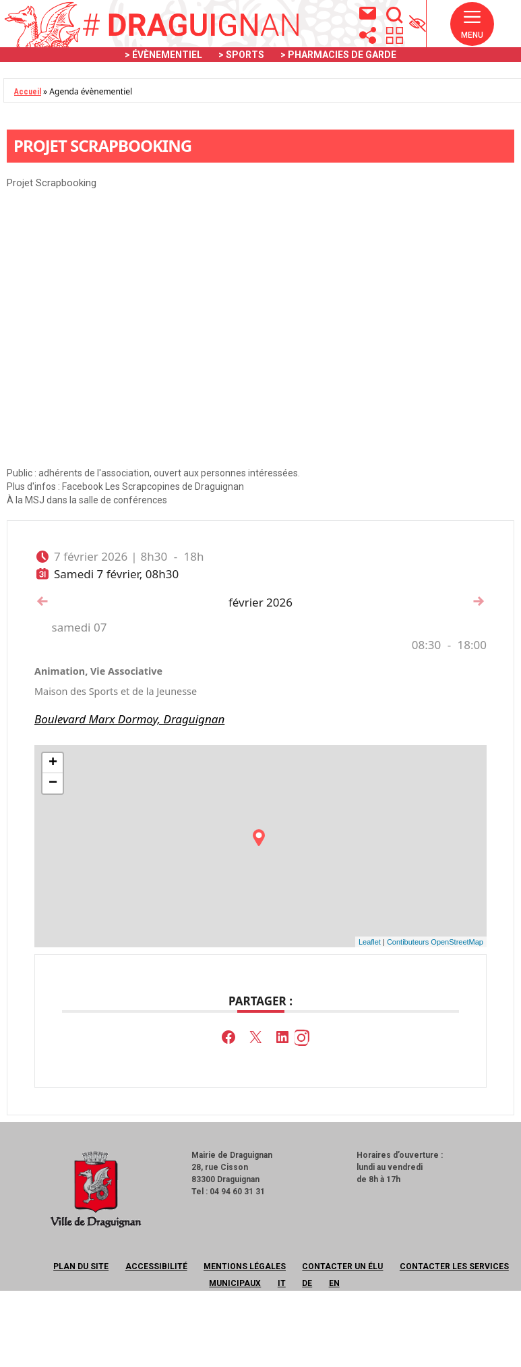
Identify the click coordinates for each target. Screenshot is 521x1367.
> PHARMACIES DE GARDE (338, 54)
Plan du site (81, 1266)
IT (282, 1283)
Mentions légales (245, 1266)
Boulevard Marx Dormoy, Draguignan (129, 719)
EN (334, 1283)
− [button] (53, 783)
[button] (472, 24)
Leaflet (370, 942)
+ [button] (53, 763)
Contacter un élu (342, 1266)
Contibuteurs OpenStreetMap (435, 942)
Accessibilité (156, 1266)
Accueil (27, 91)
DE (307, 1283)
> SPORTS (241, 54)
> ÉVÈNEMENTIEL (163, 54)
